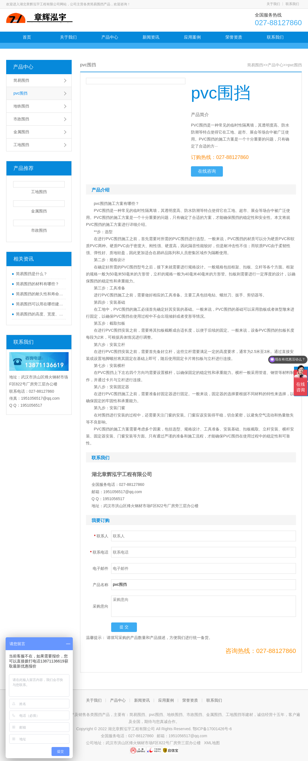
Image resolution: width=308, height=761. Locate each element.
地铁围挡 (21, 106)
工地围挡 (21, 144)
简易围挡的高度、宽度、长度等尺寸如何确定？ (39, 314)
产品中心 (109, 37)
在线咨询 (207, 171)
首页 (27, 37)
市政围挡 (21, 119)
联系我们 (292, 4)
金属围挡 (21, 132)
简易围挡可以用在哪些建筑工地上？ (39, 304)
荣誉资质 (233, 37)
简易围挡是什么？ (31, 273)
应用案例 (192, 37)
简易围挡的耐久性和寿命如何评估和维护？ (39, 294)
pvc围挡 (20, 93)
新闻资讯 (151, 37)
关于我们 (273, 4)
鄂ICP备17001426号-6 (212, 729)
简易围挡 (21, 80)
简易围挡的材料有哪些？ (37, 284)
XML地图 (212, 743)
